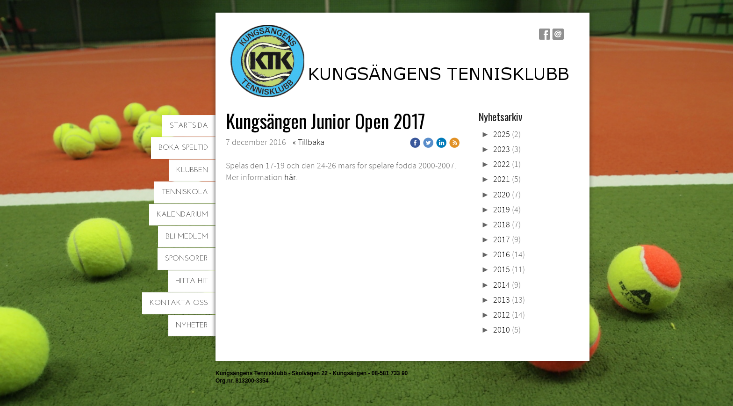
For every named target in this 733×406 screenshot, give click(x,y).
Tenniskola (185, 192)
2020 (501, 194)
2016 (501, 254)
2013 (501, 300)
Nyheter (192, 325)
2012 (501, 315)
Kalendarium (182, 214)
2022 (501, 164)
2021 (501, 179)
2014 (501, 285)
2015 (501, 269)
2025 (501, 134)
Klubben (192, 170)
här (289, 177)
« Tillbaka (308, 142)
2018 (501, 224)
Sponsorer (186, 258)
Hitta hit (191, 281)
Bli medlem (186, 236)
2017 (501, 239)
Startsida (189, 126)
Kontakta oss (179, 303)
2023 (501, 149)
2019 (501, 209)
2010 (501, 330)
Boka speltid (183, 148)
